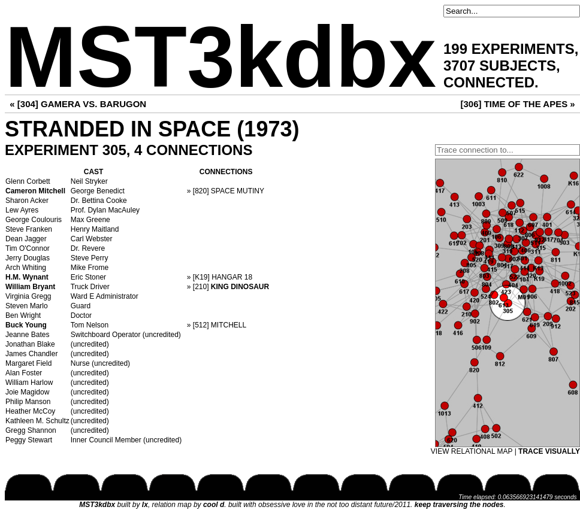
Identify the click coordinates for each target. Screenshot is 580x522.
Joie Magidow (27, 392)
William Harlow (29, 382)
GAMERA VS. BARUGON (93, 104)
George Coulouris (33, 220)
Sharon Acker (27, 200)
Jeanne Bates (27, 334)
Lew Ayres (21, 210)
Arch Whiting (25, 267)
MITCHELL (228, 325)
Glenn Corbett (27, 181)
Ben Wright (23, 315)
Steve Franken (28, 229)
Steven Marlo (26, 306)
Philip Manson (27, 401)
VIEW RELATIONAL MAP (471, 451)
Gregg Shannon (30, 430)
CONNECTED (488, 82)
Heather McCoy (30, 411)
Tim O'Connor (27, 248)
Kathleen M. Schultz (37, 421)
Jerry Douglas (27, 258)
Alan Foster (23, 373)
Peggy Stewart (28, 440)
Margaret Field (28, 363)
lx (145, 504)
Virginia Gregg (28, 296)
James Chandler (31, 354)
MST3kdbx (220, 57)
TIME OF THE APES (525, 104)
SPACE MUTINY (237, 191)
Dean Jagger (26, 239)
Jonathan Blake (30, 344)
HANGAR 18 (232, 277)
